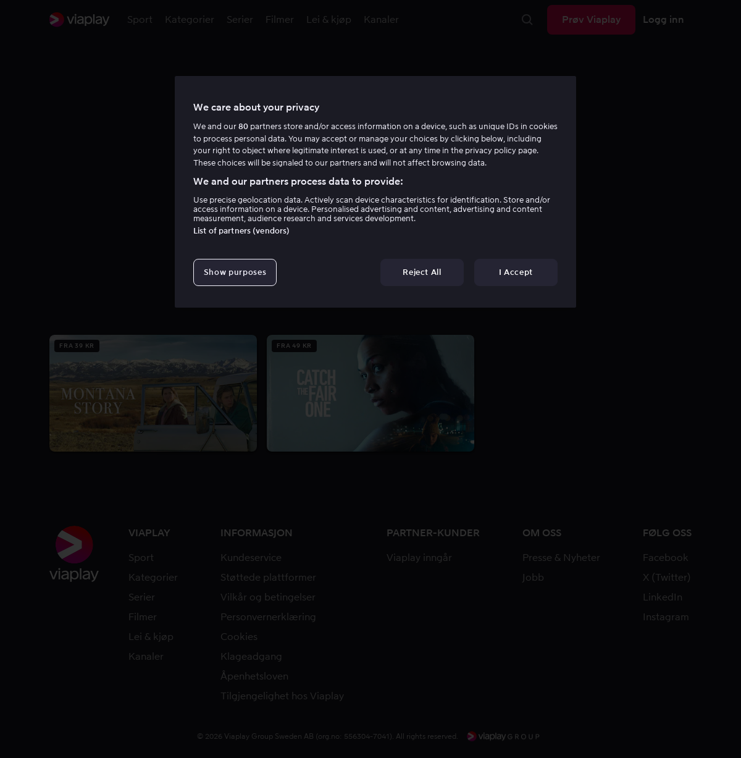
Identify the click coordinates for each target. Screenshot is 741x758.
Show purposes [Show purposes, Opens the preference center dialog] (235, 272)
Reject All (422, 272)
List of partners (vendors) (241, 230)
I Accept (516, 272)
